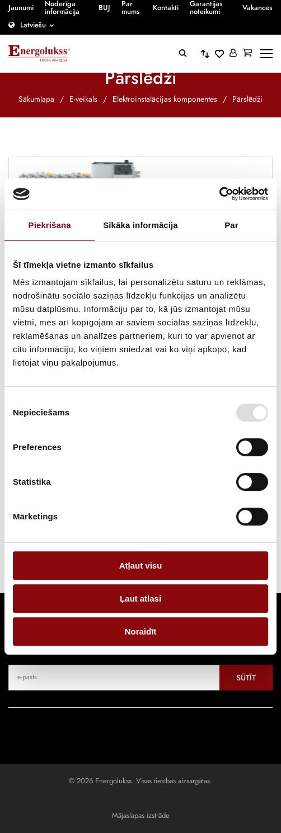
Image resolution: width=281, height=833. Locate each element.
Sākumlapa (36, 99)
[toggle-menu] (266, 53)
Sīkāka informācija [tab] (140, 225)
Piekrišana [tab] (50, 225)
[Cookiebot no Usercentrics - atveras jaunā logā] (219, 194)
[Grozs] (247, 53)
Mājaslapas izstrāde (141, 815)
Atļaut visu (140, 565)
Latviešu (33, 25)
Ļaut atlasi (140, 598)
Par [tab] (231, 225)
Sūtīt (246, 677)
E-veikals (83, 99)
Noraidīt (141, 631)
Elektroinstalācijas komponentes (165, 99)
